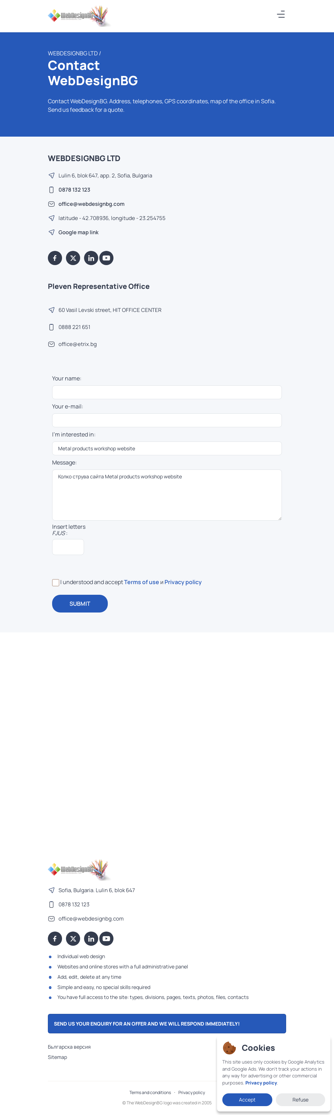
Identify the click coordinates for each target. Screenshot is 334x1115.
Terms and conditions (150, 1092)
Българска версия (69, 1046)
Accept (247, 1099)
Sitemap (57, 1057)
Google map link (79, 232)
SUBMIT (79, 604)
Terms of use (141, 582)
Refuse (300, 1099)
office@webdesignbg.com (91, 204)
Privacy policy (183, 582)
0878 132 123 (74, 189)
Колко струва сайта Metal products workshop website (167, 495)
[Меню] (281, 14)
